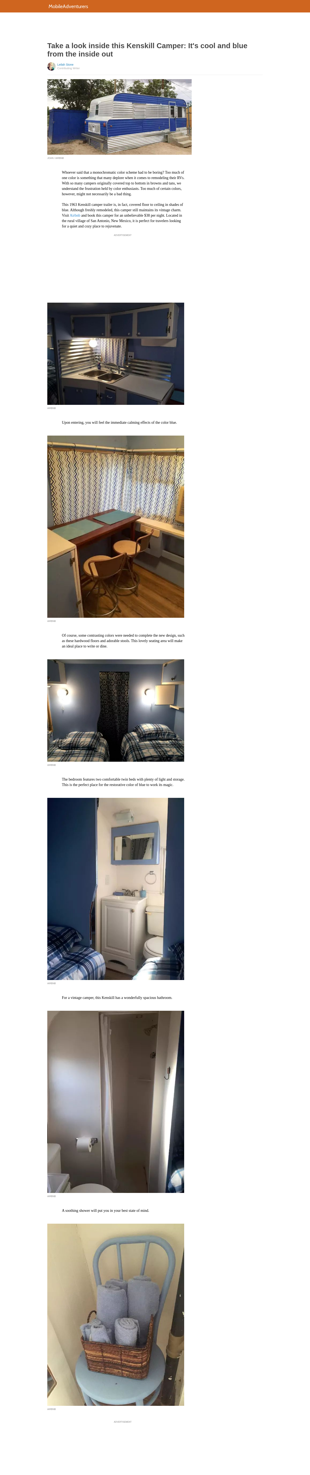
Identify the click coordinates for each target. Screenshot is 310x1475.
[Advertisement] (155, 27)
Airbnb (75, 215)
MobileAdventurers (68, 6)
